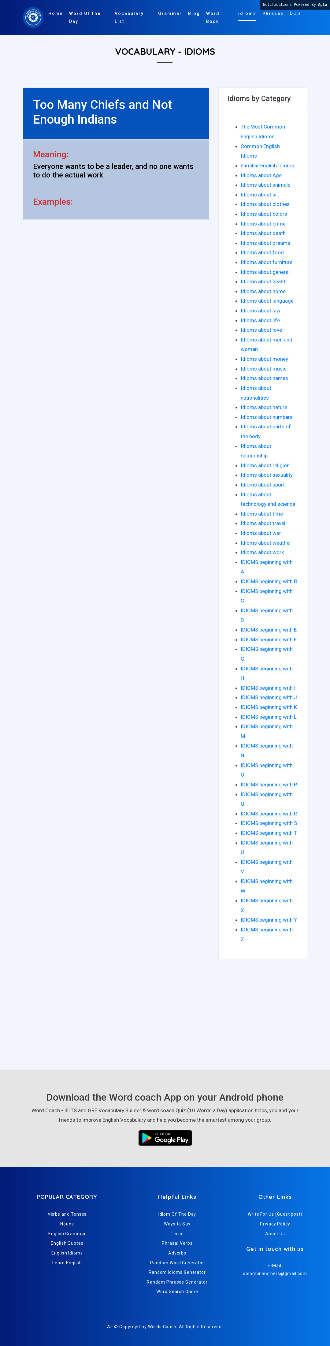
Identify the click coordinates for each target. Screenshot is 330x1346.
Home (55, 13)
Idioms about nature (264, 407)
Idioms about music (264, 369)
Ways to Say (177, 1223)
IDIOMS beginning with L (269, 717)
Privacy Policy (275, 1223)
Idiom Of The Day (177, 1214)
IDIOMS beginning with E (269, 630)
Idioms (247, 13)
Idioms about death (263, 233)
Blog (194, 13)
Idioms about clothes (265, 204)
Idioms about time (262, 514)
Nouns (67, 1223)
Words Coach (162, 1326)
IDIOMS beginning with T (269, 833)
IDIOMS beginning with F (269, 639)
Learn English (67, 1262)
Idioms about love (261, 330)
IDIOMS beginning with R (269, 814)
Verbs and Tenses (67, 1214)
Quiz (295, 13)
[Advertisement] (165, 1012)
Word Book (213, 17)
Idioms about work (262, 552)
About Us (275, 1233)
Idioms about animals (266, 185)
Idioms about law (260, 311)
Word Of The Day (85, 17)
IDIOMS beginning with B (269, 581)
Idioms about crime (263, 224)
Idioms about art (260, 195)
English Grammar (67, 1233)
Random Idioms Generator (177, 1272)
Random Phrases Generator (177, 1282)
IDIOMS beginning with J (269, 697)
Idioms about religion (265, 465)
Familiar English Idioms (267, 165)
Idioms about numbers (267, 417)
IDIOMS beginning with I (268, 688)
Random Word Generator (177, 1262)
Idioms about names (264, 378)
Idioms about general (265, 272)
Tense (177, 1233)
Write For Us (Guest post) (275, 1214)
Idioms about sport (263, 485)
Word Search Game (177, 1291)
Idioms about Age (261, 175)
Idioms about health (264, 281)
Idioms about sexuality (267, 475)
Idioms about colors (264, 214)
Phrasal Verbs (177, 1243)
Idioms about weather (266, 543)
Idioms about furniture (266, 262)
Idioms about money (264, 359)
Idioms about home (263, 291)
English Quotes (67, 1243)
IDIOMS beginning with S (269, 823)
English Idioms (67, 1253)
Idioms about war (261, 533)
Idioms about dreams (265, 243)
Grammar (170, 13)
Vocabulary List (129, 17)
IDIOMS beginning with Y (269, 920)
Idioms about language (267, 301)
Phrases (273, 13)
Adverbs (177, 1253)
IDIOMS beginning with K (269, 707)
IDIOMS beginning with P (269, 784)
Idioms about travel (263, 523)
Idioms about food (262, 252)
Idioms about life (260, 320)
